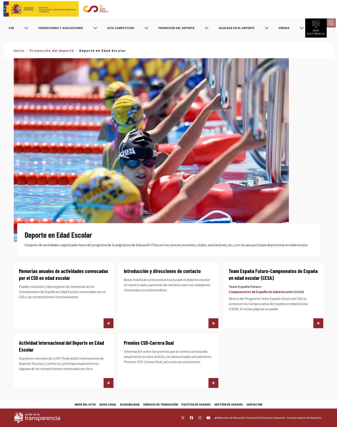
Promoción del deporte (176, 28)
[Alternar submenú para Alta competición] (146, 28)
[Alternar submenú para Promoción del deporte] (206, 28)
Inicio (19, 52)
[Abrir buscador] (332, 23)
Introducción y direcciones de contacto (162, 272)
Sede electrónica (316, 32)
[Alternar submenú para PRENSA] (301, 28)
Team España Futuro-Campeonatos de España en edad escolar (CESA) (273, 275)
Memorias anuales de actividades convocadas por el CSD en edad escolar (63, 275)
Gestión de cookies (228, 404)
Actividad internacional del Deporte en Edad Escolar (61, 347)
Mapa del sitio (85, 404)
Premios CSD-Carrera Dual (149, 344)
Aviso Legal (107, 404)
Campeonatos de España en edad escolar (261, 293)
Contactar (254, 404)
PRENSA (284, 28)
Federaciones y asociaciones (60, 28)
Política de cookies (196, 404)
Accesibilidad (130, 404)
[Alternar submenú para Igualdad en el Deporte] (266, 28)
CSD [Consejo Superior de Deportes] (11, 28)
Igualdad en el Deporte (236, 28)
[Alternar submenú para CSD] (26, 28)
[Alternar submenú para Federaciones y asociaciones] (95, 28)
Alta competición (120, 28)
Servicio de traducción (160, 404)
